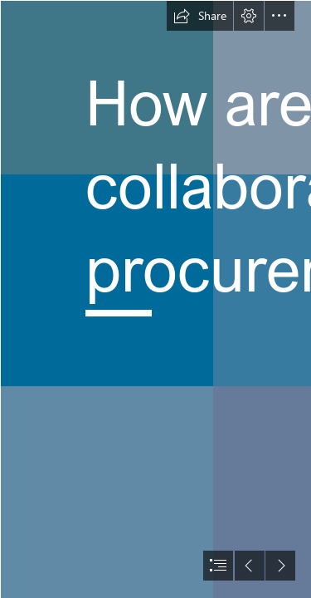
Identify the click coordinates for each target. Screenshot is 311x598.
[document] (155, 299)
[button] (200, 16)
